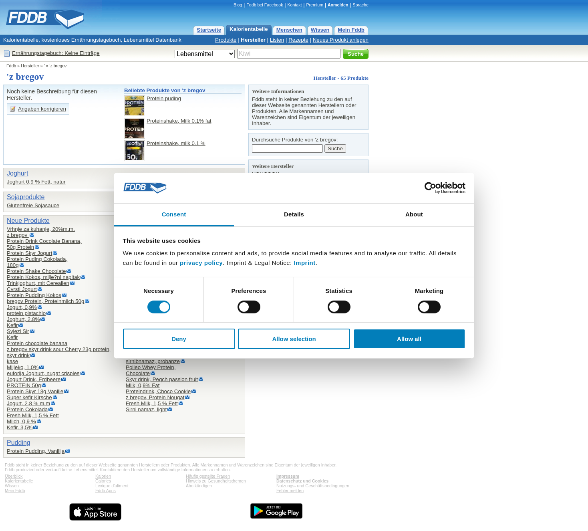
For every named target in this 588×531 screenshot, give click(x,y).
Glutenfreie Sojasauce (33, 205)
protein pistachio (26, 313)
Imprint (304, 262)
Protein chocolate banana (37, 343)
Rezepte (298, 40)
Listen (277, 40)
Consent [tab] (174, 214)
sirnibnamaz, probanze (153, 361)
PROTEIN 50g (24, 385)
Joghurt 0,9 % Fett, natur (36, 182)
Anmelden (338, 4)
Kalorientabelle (249, 29)
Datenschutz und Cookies (302, 481)
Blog (238, 4)
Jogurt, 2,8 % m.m (28, 403)
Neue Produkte (28, 220)
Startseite (209, 30)
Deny (178, 338)
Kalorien (103, 476)
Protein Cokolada (27, 409)
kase (12, 361)
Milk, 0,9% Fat (142, 385)
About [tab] (414, 214)
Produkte (225, 40)
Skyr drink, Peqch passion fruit (162, 379)
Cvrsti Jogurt (22, 289)
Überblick (13, 476)
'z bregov (58, 65)
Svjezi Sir (18, 331)
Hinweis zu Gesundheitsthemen (216, 481)
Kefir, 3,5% (19, 427)
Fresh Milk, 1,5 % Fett (33, 415)
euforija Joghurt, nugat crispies (43, 373)
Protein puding (164, 98)
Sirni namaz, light (146, 409)
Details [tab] (294, 214)
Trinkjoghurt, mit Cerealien (38, 283)
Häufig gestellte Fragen (208, 476)
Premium (314, 4)
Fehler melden (290, 490)
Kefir (12, 325)
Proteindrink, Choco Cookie (158, 391)
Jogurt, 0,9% (22, 307)
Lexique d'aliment (112, 485)
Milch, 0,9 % (21, 421)
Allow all (409, 338)
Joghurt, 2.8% (23, 319)
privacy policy (201, 262)
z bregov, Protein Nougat (155, 397)
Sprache (360, 4)
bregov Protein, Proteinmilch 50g (45, 301)
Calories (103, 481)
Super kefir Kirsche (29, 397)
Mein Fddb (351, 30)
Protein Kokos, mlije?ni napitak (43, 277)
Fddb (11, 65)
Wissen (320, 30)
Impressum (287, 476)
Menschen (289, 30)
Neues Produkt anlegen (341, 40)
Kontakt (294, 4)
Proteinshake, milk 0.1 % (176, 143)
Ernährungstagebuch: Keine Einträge (56, 53)
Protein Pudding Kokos (34, 295)
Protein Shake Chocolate (36, 271)
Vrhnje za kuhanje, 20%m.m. (41, 229)
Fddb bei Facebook (264, 4)
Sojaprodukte (25, 197)
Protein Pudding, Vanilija (35, 451)
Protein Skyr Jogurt (29, 253)
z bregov (18, 235)
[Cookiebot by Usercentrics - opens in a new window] (430, 188)
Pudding (18, 442)
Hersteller (253, 40)
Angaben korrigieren (42, 109)
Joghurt (17, 173)
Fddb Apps (105, 490)
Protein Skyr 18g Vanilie (35, 391)
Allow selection (294, 338)
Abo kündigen (199, 485)
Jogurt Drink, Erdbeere (33, 379)
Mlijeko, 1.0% (22, 367)
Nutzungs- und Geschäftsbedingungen (312, 485)
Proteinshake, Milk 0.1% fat (179, 121)
